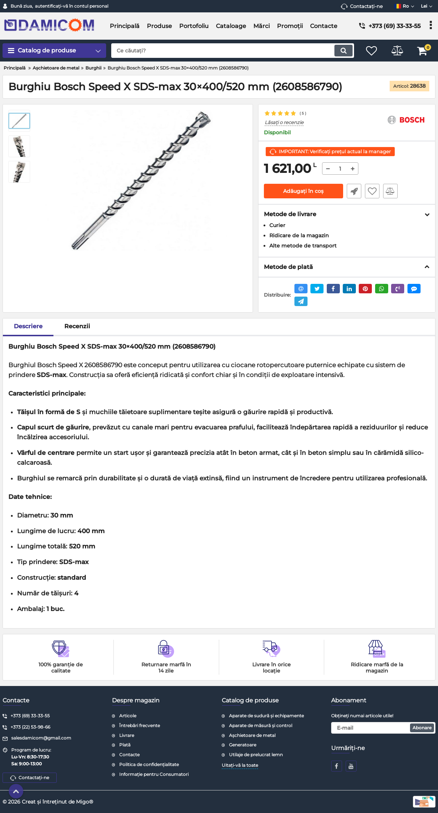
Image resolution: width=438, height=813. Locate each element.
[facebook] (336, 766)
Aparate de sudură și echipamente (266, 715)
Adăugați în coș (303, 191)
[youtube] (351, 766)
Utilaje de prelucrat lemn (256, 754)
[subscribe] (383, 728)
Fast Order (354, 191)
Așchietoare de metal (252, 735)
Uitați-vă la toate (240, 765)
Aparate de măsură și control (260, 725)
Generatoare (242, 744)
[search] (232, 50)
